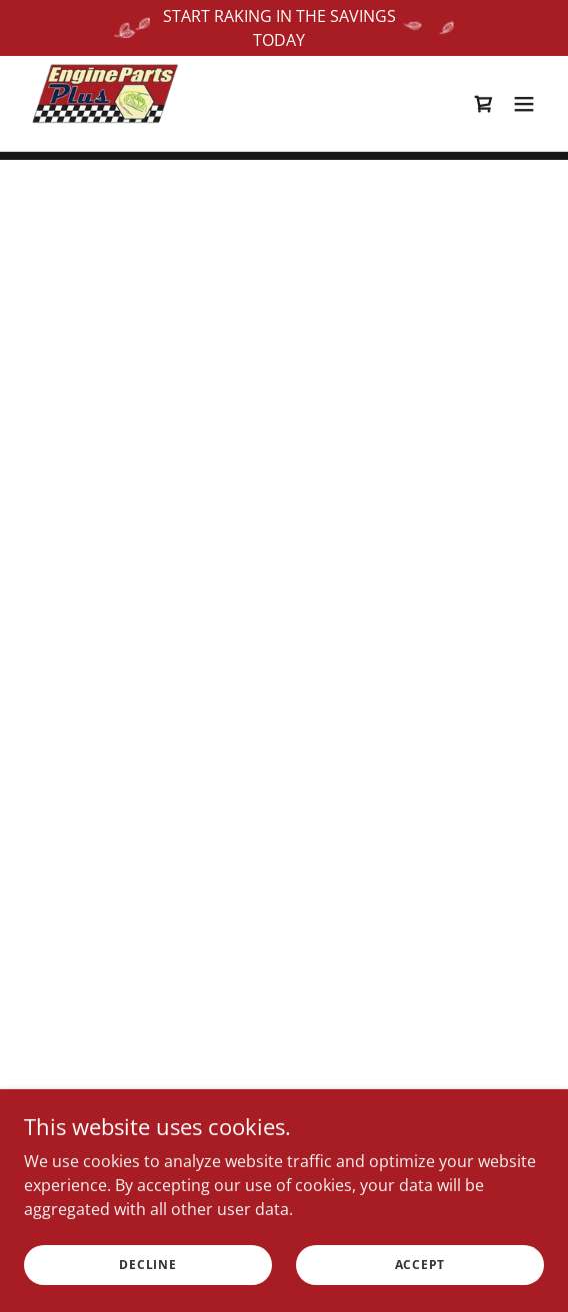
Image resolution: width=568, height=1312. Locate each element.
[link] (103, 102)
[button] (484, 103)
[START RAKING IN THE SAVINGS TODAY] (284, 28)
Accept (420, 1264)
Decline (147, 1264)
